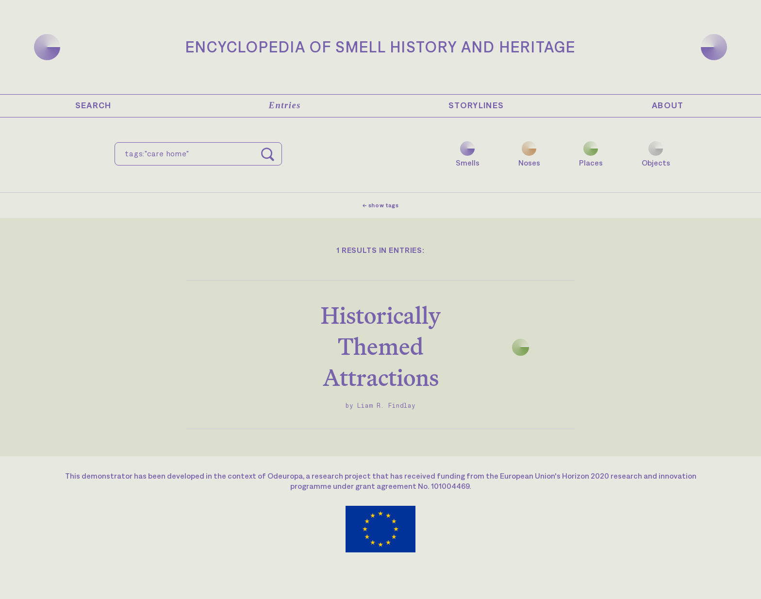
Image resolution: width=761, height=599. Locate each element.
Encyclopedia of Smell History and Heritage (380, 47)
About (668, 105)
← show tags (381, 205)
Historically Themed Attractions (381, 346)
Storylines (476, 105)
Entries (285, 105)
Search (93, 105)
